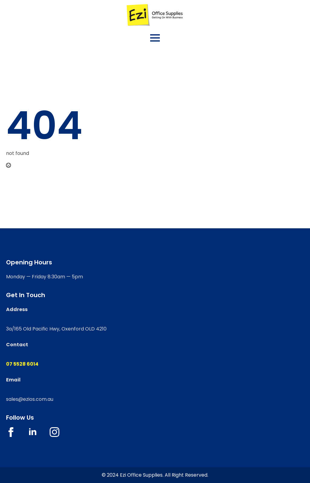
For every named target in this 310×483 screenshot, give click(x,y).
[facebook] (11, 432)
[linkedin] (33, 432)
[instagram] (54, 432)
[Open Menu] (155, 38)
